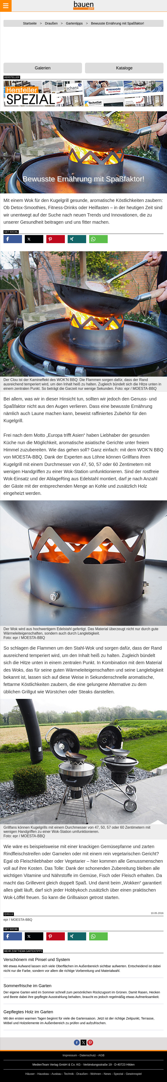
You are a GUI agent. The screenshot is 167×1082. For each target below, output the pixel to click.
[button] (12, 239)
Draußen (82, 1074)
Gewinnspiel (134, 1074)
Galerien (42, 68)
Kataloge (124, 68)
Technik (69, 1074)
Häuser (30, 1074)
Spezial (118, 1074)
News (107, 1074)
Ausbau (56, 1074)
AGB (101, 1055)
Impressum (70, 1055)
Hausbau (43, 1074)
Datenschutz (88, 1055)
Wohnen (95, 1074)
